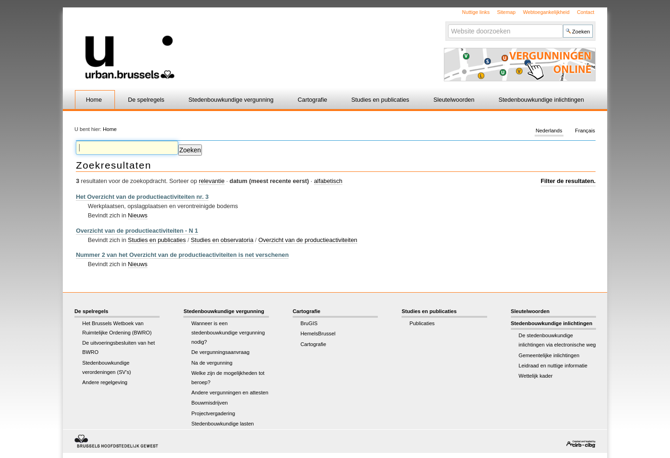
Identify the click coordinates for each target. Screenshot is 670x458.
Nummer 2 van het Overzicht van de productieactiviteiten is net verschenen (182, 254)
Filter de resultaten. (568, 180)
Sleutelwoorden (453, 99)
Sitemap (506, 12)
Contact (585, 12)
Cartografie (312, 99)
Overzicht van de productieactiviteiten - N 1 (137, 230)
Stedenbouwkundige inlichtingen (541, 99)
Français (585, 131)
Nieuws (137, 215)
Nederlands (549, 131)
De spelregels (146, 99)
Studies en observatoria (222, 239)
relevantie (212, 180)
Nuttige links (475, 12)
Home (94, 99)
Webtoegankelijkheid (546, 12)
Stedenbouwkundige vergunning (231, 99)
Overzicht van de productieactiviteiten (307, 239)
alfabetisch (328, 180)
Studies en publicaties (380, 99)
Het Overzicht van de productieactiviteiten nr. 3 (142, 196)
